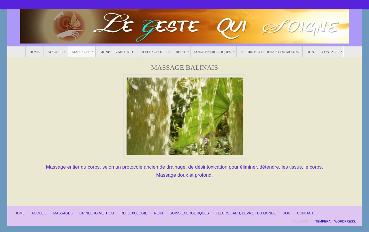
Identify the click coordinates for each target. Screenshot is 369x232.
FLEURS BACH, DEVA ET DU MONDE (246, 213)
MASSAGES (63, 213)
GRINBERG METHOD (96, 213)
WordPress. (345, 221)
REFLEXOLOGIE (134, 213)
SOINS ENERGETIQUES (189, 213)
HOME (19, 213)
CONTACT (305, 213)
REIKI (158, 213)
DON (286, 213)
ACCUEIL (38, 213)
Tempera (323, 221)
